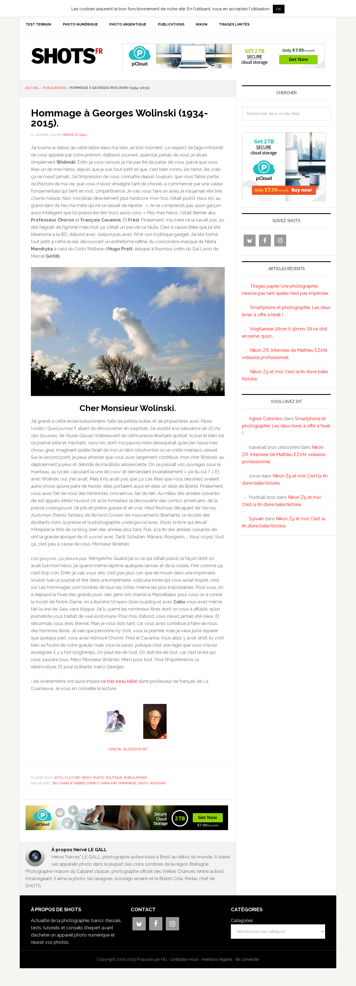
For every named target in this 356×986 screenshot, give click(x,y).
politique (114, 779)
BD (55, 784)
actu (58, 779)
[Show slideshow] (127, 750)
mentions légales (216, 960)
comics (92, 784)
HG (164, 960)
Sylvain (256, 519)
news (86, 779)
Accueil (32, 89)
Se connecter (247, 960)
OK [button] (278, 9)
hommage (127, 784)
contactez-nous (184, 960)
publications (54, 89)
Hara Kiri (109, 784)
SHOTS (67, 56)
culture (72, 779)
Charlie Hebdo (72, 784)
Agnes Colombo (266, 419)
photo (98, 779)
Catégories (242, 921)
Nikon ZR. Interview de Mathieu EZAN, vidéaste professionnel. (283, 455)
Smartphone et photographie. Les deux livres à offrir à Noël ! (286, 427)
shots (143, 784)
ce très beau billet (119, 682)
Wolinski (158, 784)
